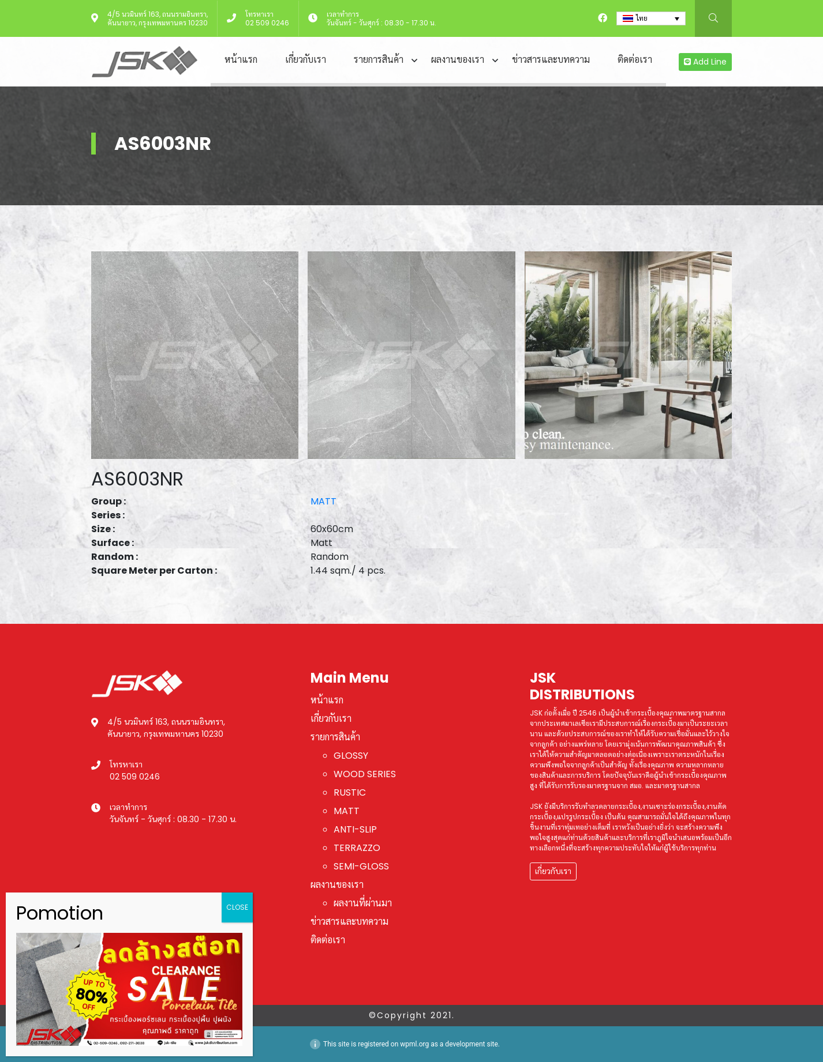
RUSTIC (350, 792)
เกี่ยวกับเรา (305, 59)
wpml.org (414, 1044)
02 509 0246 (267, 23)
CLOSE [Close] (237, 907)
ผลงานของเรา (457, 59)
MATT (323, 501)
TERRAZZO (357, 847)
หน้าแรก (241, 59)
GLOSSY (351, 755)
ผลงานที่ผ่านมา (363, 903)
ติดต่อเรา (635, 59)
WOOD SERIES (365, 774)
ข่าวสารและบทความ (551, 59)
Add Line (705, 61)
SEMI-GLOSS (361, 866)
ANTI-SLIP (355, 829)
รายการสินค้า (378, 59)
